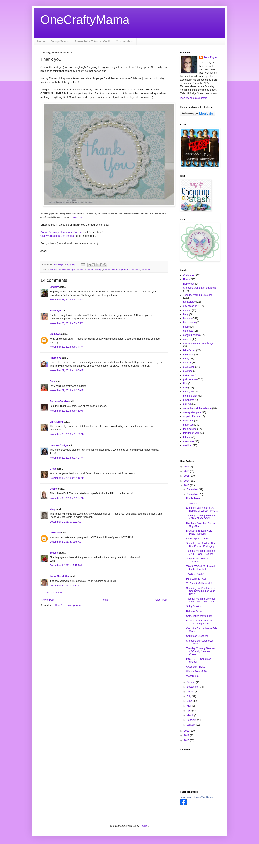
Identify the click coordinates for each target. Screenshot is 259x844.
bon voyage (189, 322)
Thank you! (192, 503)
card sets (188, 330)
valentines (188, 441)
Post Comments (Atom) (68, 605)
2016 (187, 471)
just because (190, 379)
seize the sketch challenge (197, 408)
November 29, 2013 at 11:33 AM (67, 434)
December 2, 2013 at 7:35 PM (66, 565)
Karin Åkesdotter (59, 576)
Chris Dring (56, 421)
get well (187, 362)
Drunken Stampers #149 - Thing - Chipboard (200, 622)
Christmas (188, 275)
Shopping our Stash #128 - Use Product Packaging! (200, 545)
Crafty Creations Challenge (89, 269)
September (193, 686)
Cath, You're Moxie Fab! (199, 616)
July (189, 696)
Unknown (55, 334)
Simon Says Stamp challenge (126, 269)
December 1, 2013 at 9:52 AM (66, 521)
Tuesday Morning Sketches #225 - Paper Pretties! (200, 552)
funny (186, 358)
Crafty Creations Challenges (57, 235)
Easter (186, 279)
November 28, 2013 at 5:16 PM (66, 299)
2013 (187, 485)
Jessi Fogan (210, 57)
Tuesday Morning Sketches (197, 295)
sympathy (188, 420)
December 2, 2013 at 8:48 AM (66, 541)
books (186, 326)
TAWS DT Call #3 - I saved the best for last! (200, 568)
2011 (187, 735)
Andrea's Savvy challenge (62, 269)
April (189, 710)
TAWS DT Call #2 (195, 574)
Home (41, 41)
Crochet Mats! (125, 41)
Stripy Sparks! (193, 606)
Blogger (144, 826)
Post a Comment (55, 592)
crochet (106, 269)
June (190, 701)
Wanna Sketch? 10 (196, 671)
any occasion (190, 306)
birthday (187, 318)
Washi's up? (192, 676)
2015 (187, 475)
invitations (188, 375)
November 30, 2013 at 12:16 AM (67, 478)
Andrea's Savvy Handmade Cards (60, 232)
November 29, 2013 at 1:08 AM (66, 370)
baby (185, 314)
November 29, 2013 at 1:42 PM (66, 457)
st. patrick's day (191, 416)
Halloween (188, 283)
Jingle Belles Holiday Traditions (197, 560)
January (191, 724)
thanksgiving (190, 429)
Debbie (54, 488)
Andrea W (55, 357)
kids (185, 383)
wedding (187, 445)
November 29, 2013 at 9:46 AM (66, 410)
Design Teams (60, 41)
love (185, 387)
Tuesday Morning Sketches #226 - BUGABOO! (200, 517)
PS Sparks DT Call (196, 578)
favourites (188, 354)
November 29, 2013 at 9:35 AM (66, 390)
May (189, 705)
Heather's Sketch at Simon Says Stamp (200, 525)
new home (188, 400)
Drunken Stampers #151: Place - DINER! (199, 532)
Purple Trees (193, 498)
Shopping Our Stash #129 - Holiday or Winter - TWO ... (202, 509)
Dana (52, 381)
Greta (53, 468)
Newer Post (47, 599)
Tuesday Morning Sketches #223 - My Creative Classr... (200, 651)
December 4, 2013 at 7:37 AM (66, 585)
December (193, 489)
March (190, 715)
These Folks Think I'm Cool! (92, 41)
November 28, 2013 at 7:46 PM (66, 323)
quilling (187, 404)
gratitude (188, 371)
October (191, 682)
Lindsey (54, 287)
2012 (187, 730)
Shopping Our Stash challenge (199, 287)
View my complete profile (193, 98)
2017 (187, 466)
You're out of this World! (199, 583)
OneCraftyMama (85, 19)
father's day (189, 350)
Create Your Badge (203, 797)
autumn (187, 310)
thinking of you (191, 433)
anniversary (189, 301)
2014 (187, 480)
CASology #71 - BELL (198, 538)
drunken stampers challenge (198, 343)
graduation (189, 367)
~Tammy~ (55, 310)
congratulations (191, 335)
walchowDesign (59, 445)
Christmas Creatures (197, 636)
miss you (188, 391)
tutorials (187, 437)
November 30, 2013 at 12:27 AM (67, 498)
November (193, 494)
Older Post (161, 599)
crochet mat (76, 217)
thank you (146, 269)
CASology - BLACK (196, 666)
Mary (52, 509)
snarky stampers (192, 412)
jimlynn (54, 552)
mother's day (190, 395)
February (192, 720)
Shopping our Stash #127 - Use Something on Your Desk (200, 591)
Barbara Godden (59, 401)
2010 (187, 740)
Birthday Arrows (194, 611)
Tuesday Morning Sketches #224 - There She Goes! (200, 600)
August (191, 691)
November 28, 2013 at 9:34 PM (66, 346)
